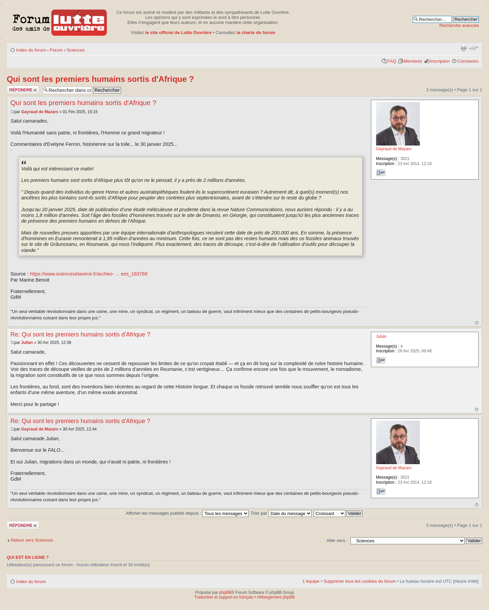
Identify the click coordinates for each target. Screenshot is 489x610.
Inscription (440, 61)
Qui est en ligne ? (28, 557)
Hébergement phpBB (276, 597)
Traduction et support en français (223, 597)
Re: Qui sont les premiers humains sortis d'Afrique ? (80, 334)
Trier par (281, 513)
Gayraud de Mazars (39, 111)
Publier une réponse (23, 90)
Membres (413, 61)
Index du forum (31, 50)
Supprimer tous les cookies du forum (359, 581)
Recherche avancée (459, 25)
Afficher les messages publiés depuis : (187, 513)
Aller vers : (336, 540)
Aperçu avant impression (463, 48)
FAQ (391, 61)
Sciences (76, 50)
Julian (27, 342)
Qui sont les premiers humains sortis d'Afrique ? (100, 79)
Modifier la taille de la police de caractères (474, 48)
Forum (56, 50)
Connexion (468, 61)
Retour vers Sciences (32, 540)
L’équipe (311, 581)
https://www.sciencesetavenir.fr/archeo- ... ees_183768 (89, 274)
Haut (477, 323)
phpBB (225, 592)
